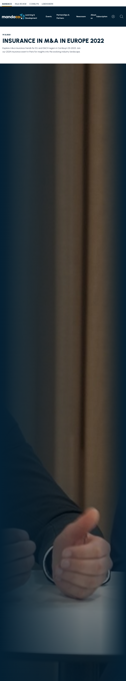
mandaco (7, 4)
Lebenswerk (47, 4)
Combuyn (34, 4)
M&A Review (20, 4)
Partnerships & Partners (63, 16)
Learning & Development (31, 16)
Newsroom (81, 16)
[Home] (13, 16)
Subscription (101, 16)
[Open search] (121, 16)
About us (93, 16)
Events (49, 16)
